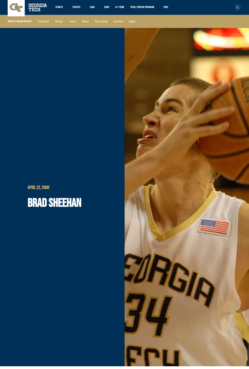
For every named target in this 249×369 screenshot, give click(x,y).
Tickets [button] (78, 8)
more (132, 24)
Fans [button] (95, 8)
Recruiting (101, 24)
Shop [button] (111, 8)
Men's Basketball (20, 24)
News (85, 24)
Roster (59, 24)
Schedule (43, 24)
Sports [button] (59, 8)
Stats (72, 24)
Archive (118, 24)
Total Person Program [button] (149, 8)
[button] (237, 9)
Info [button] (175, 8)
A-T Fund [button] (125, 8)
